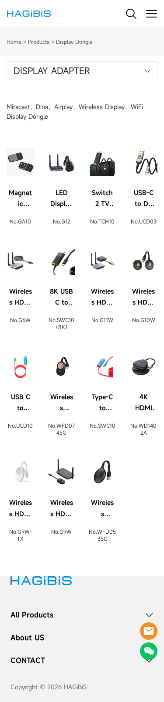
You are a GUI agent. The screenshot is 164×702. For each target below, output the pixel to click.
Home (14, 41)
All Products (31, 615)
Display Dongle (74, 41)
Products (38, 41)
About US (27, 637)
